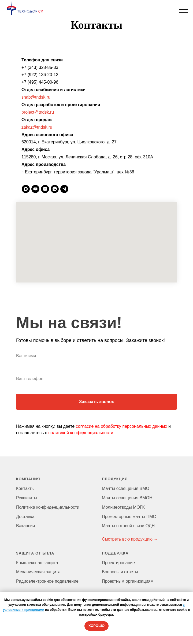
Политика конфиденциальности (47, 507)
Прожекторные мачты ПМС (129, 516)
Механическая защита (38, 572)
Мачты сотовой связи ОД (127, 525)
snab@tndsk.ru (35, 97)
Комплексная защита (37, 562)
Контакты (25, 488)
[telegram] (64, 189)
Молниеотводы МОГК (123, 507)
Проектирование (118, 562)
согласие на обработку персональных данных (121, 426)
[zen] (45, 189)
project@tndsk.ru (37, 112)
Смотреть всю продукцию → (130, 539)
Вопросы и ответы (120, 572)
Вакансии (25, 525)
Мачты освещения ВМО (125, 488)
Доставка (25, 516)
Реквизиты (26, 498)
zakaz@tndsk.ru (36, 127)
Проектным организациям (127, 581)
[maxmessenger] (26, 189)
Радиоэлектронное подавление (47, 581)
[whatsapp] (55, 189)
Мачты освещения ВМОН (127, 498)
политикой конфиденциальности (80, 432)
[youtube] (35, 189)
